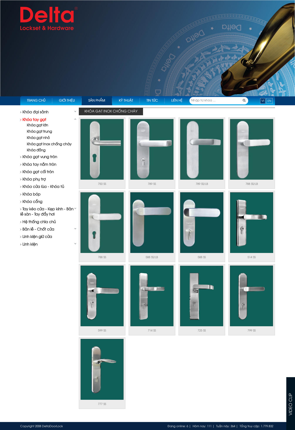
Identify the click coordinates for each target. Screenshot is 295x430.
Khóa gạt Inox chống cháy (49, 144)
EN (269, 101)
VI (262, 101)
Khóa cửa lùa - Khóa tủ (42, 187)
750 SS (102, 184)
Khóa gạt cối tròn (37, 172)
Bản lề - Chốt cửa (37, 229)
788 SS (102, 257)
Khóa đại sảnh (34, 112)
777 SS (102, 404)
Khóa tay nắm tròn (38, 164)
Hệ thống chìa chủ (38, 222)
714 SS (152, 330)
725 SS (202, 330)
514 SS (252, 257)
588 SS (202, 257)
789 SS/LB (202, 184)
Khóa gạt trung (39, 131)
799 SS (252, 330)
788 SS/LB (252, 184)
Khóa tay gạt (33, 120)
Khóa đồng (36, 150)
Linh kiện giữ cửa (36, 237)
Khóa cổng (31, 202)
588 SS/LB (152, 257)
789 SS (152, 184)
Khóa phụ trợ (33, 179)
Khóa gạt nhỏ (38, 138)
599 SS (102, 330)
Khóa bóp (30, 194)
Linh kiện (28, 244)
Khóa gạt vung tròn (38, 157)
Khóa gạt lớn (37, 125)
